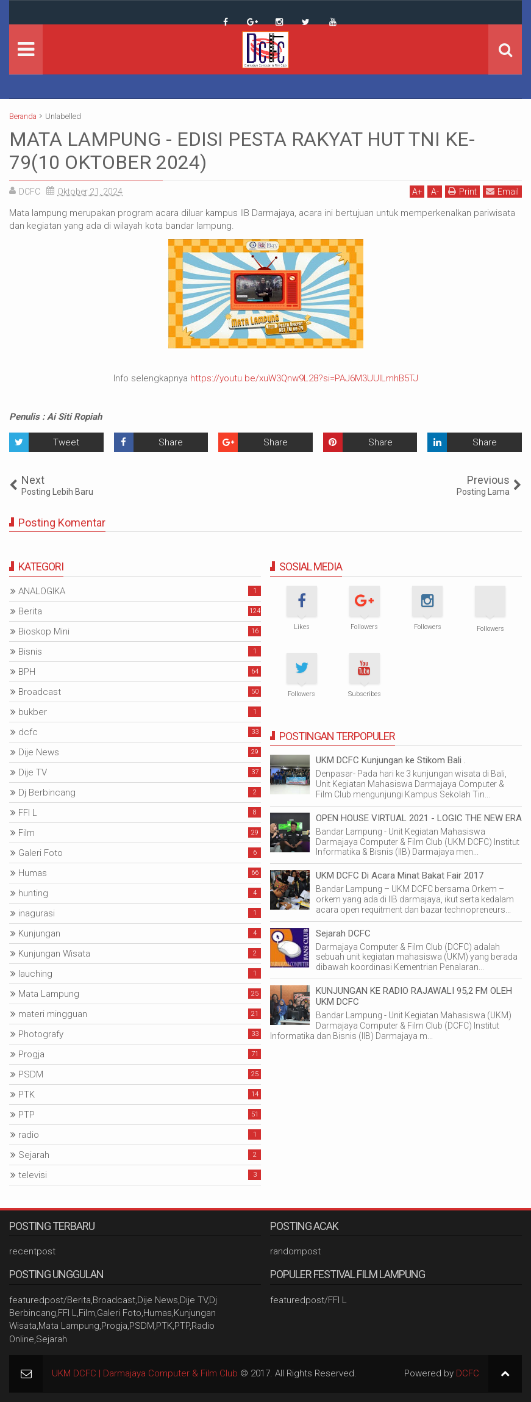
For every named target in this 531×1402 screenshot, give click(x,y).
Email (502, 191)
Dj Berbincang (47, 792)
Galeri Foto (40, 852)
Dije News (38, 752)
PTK (26, 1094)
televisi (32, 1175)
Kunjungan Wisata (54, 953)
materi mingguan (52, 1013)
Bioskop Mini (43, 631)
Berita (30, 611)
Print (462, 191)
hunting (33, 893)
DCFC (467, 1373)
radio (28, 1134)
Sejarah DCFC (343, 933)
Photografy (40, 1034)
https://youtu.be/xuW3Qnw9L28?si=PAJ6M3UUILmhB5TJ (304, 378)
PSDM (30, 1074)
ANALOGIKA (41, 591)
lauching (35, 973)
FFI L (27, 812)
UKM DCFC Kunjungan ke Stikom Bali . (391, 760)
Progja (31, 1054)
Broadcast (39, 691)
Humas (32, 873)
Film (26, 832)
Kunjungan (39, 933)
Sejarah (33, 1154)
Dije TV (32, 772)
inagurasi (36, 913)
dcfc (28, 732)
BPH (26, 671)
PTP (26, 1114)
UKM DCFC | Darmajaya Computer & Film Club (145, 1373)
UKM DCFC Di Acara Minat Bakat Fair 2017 (399, 875)
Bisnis (30, 651)
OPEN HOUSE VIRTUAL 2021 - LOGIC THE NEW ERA (419, 818)
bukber (32, 711)
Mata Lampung (48, 993)
